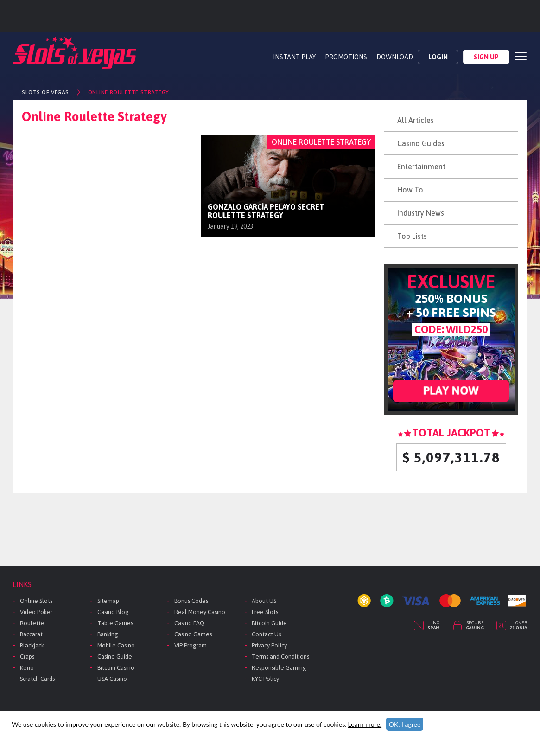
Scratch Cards (37, 678)
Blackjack (32, 645)
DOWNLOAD (394, 57)
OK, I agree (405, 724)
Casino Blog (113, 612)
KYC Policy (265, 678)
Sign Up (486, 57)
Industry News (420, 213)
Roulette (32, 623)
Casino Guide (114, 656)
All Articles (415, 120)
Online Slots (36, 600)
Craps (27, 656)
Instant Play (294, 57)
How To (410, 190)
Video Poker (36, 612)
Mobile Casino (116, 645)
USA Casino (112, 678)
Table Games (115, 623)
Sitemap (108, 600)
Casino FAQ (189, 623)
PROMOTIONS (346, 57)
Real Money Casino (199, 612)
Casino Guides (421, 143)
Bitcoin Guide (269, 623)
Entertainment (421, 166)
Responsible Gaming (279, 667)
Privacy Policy (269, 645)
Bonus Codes (191, 600)
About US (264, 600)
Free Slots (265, 612)
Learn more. (364, 724)
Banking (107, 634)
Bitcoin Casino (115, 667)
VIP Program (190, 645)
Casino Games (193, 634)
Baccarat (31, 634)
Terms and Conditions (280, 656)
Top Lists (412, 236)
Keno (27, 667)
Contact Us (266, 634)
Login (438, 57)
